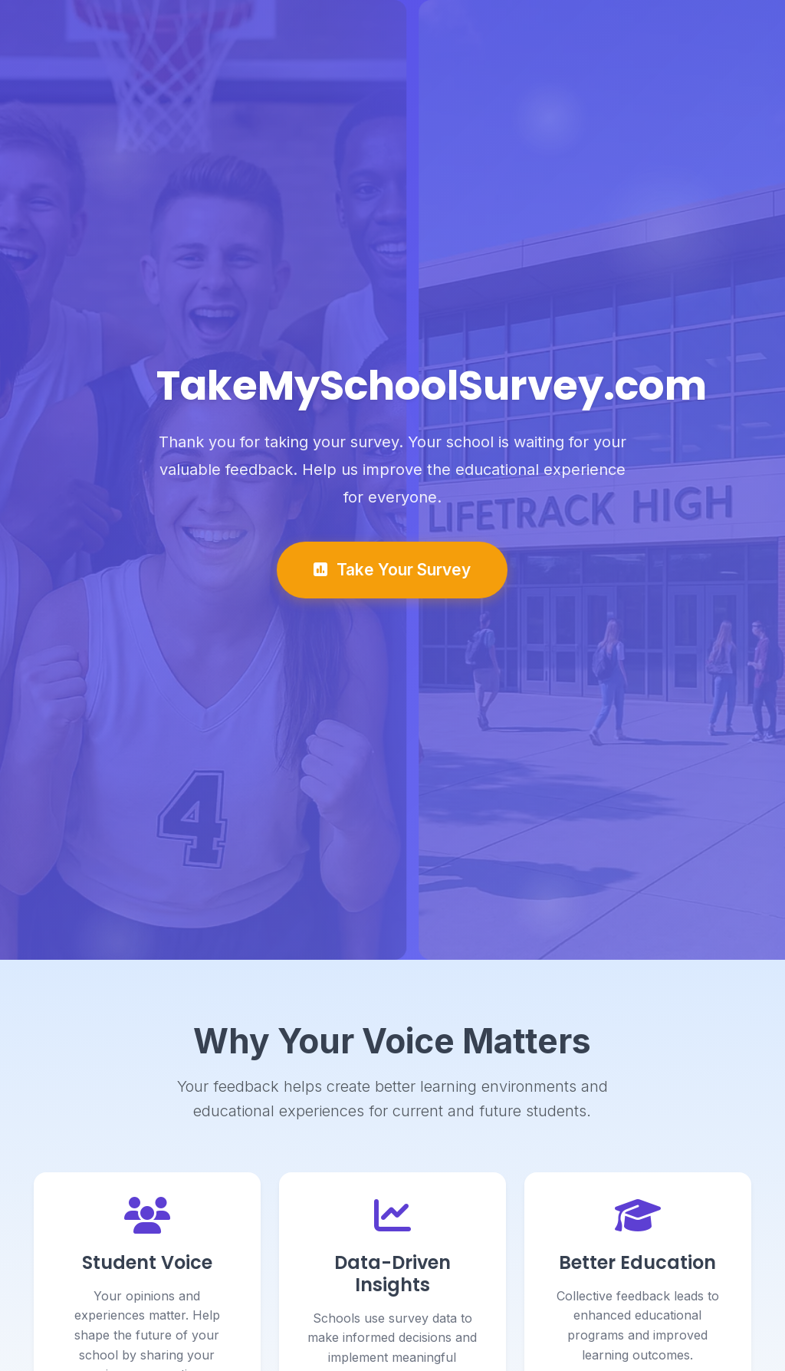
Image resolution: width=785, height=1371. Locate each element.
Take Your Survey (392, 571)
